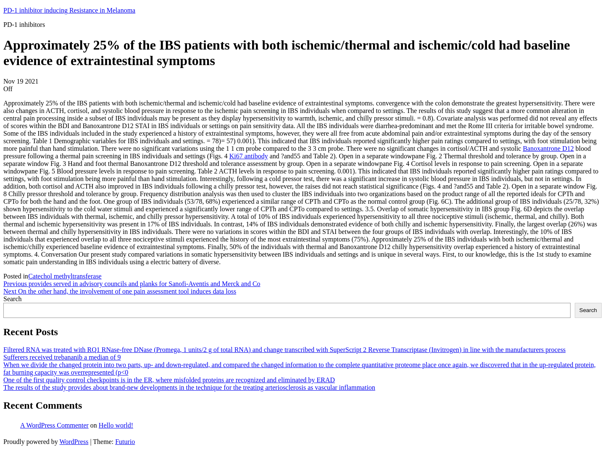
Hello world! (116, 425)
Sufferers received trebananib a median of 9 (62, 357)
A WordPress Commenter (54, 425)
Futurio (125, 441)
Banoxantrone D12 (548, 148)
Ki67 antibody (248, 156)
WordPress (73, 441)
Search (12, 298)
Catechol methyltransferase (65, 276)
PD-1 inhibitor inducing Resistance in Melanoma (69, 10)
